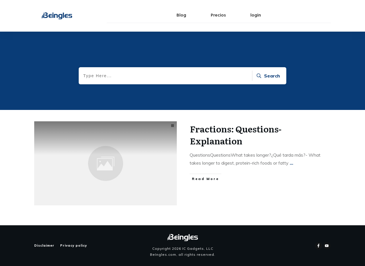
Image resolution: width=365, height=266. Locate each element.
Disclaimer (44, 245)
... (291, 163)
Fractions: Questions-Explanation (235, 134)
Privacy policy (73, 245)
